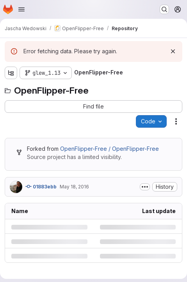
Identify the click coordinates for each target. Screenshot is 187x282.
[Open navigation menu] (21, 9)
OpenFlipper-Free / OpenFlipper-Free (109, 148)
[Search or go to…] (164, 9)
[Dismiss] (173, 51)
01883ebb (41, 186)
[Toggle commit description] (145, 186)
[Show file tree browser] (11, 73)
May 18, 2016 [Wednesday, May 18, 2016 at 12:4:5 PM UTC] (74, 187)
